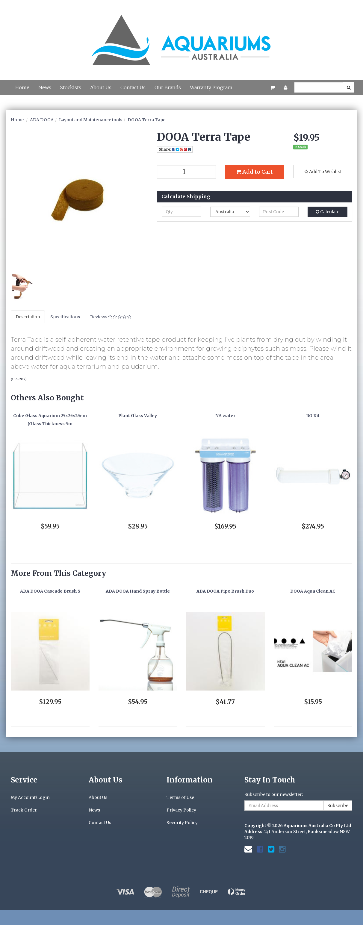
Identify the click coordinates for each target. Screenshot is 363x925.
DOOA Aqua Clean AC (312, 591)
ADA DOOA (42, 119)
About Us (100, 87)
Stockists (70, 87)
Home (22, 87)
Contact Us (133, 87)
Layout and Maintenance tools (90, 119)
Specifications (65, 317)
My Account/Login (30, 797)
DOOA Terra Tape (146, 119)
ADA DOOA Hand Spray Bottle (138, 591)
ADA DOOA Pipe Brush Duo (225, 591)
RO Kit (313, 415)
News (44, 87)
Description (28, 317)
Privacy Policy (181, 810)
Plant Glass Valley (137, 415)
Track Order (24, 810)
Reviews (110, 317)
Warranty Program (211, 87)
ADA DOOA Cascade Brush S (50, 591)
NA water (225, 415)
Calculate (327, 211)
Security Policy (182, 822)
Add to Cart (254, 171)
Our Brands (168, 87)
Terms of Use (180, 797)
